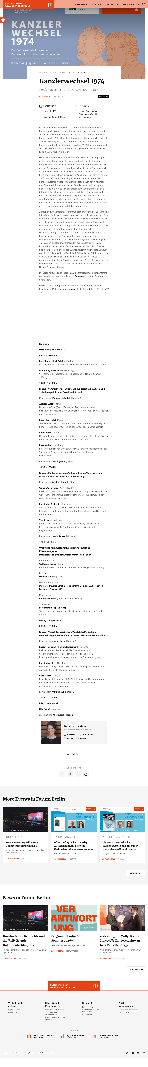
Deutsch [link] (6, 1062)
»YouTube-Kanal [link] (78, 276)
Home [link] (41, 72)
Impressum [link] (50, 1062)
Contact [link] (40, 1062)
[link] (3, 20)
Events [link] (62, 72)
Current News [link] (51, 72)
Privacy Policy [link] (29, 1062)
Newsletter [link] (16, 1062)
